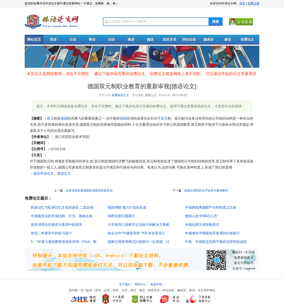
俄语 (131, 39)
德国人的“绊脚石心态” (201, 216)
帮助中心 (140, 284)
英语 (53, 39)
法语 (111, 39)
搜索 (215, 21)
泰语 (227, 39)
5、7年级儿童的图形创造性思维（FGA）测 (63, 242)
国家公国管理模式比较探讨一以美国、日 (138, 242)
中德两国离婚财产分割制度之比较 (210, 207)
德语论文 (64, 173)
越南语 (208, 39)
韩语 (92, 39)
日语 (72, 39)
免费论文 (247, 39)
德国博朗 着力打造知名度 (127, 207)
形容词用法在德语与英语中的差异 (56, 224)
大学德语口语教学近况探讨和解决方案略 (138, 224)
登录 (242, 3)
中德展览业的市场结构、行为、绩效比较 (61, 216)
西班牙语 (169, 39)
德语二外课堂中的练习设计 (51, 233)
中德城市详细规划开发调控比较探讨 (212, 233)
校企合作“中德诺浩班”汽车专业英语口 (136, 233)
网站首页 (34, 39)
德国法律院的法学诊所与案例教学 (206, 190)
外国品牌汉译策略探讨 (202, 224)
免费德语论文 (120, 95)
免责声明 (156, 284)
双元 (50, 118)
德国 (64, 118)
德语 (150, 39)
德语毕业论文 (43, 173)
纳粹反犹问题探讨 (121, 216)
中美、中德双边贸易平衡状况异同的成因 (216, 242)
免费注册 (253, 3)
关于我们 (125, 284)
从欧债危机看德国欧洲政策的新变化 (89, 190)
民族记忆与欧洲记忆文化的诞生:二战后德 (62, 207)
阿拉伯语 (189, 39)
